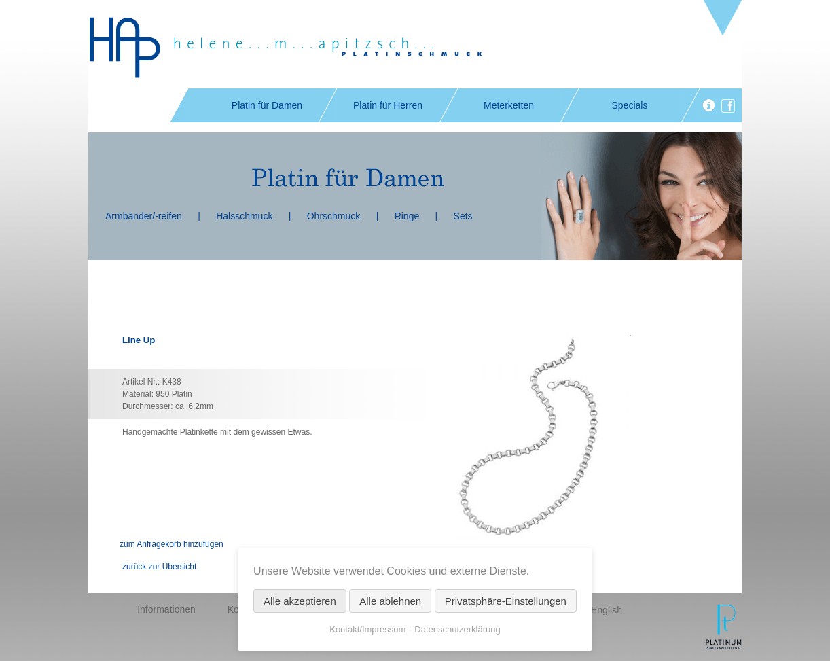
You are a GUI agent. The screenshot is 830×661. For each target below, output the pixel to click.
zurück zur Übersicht (159, 566)
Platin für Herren (387, 105)
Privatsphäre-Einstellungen (505, 601)
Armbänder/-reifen (143, 216)
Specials (630, 105)
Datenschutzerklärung (457, 629)
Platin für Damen (267, 105)
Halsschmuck (244, 216)
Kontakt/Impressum (367, 629)
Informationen (166, 609)
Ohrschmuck (334, 216)
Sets (463, 216)
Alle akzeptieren (300, 601)
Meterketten (509, 105)
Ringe (407, 216)
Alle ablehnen (390, 601)
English (606, 610)
